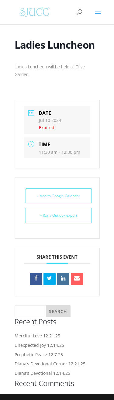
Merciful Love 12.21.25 (37, 336)
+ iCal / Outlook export (58, 215)
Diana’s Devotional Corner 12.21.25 (50, 364)
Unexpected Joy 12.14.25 (39, 345)
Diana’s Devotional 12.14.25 (42, 373)
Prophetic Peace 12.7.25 (39, 354)
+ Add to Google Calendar (58, 195)
